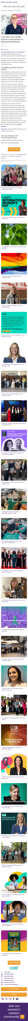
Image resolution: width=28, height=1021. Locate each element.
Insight (5, 6)
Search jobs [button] (14, 989)
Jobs (9, 6)
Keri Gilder (21, 52)
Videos (13, 6)
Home (2, 10)
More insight (14, 962)
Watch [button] (14, 994)
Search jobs (14, 149)
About (18, 6)
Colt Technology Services (10, 10)
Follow (23, 6)
